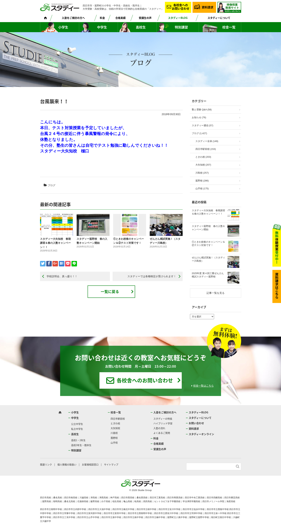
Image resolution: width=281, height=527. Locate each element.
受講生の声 (145, 18)
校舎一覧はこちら (203, 385)
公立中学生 (77, 424)
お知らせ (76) (199, 117)
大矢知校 (115, 428)
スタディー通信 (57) (202, 125)
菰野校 (114, 437)
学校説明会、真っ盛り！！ (62, 276)
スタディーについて (219, 18)
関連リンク (46, 464)
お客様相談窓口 (90, 464)
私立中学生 (77, 429)
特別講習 (181, 27)
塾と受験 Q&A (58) (202, 109)
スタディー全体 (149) (206, 141)
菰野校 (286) (202, 180)
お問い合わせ (196, 423)
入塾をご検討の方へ (73, 18)
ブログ (51, 185)
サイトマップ (111, 464)
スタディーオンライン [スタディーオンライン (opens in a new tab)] (201, 434)
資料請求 (207, 7)
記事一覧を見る (216, 292)
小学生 (63, 27)
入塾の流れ (159, 428)
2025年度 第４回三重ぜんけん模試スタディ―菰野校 (208, 275)
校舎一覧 (228, 27)
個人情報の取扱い (66, 464)
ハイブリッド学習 (162, 423)
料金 (102, 18)
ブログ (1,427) (199, 133)
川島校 (114, 433)
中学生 (102, 27)
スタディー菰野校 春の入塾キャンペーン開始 (208, 228)
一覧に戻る (110, 291)
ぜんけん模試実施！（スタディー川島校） (208, 259)
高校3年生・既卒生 (81, 445)
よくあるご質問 (161, 433)
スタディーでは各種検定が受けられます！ (151, 276)
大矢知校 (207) (203, 164)
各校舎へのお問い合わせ (180, 7)
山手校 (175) (202, 188)
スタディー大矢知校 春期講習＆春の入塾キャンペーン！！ (55, 243)
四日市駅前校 (118, 418)
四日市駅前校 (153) (205, 149)
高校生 (141, 27)
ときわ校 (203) (203, 157)
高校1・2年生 (78, 440)
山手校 (114, 442)
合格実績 (120, 18)
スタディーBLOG (178, 18)
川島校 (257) (202, 172)
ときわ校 (115, 423)
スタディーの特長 (162, 418)
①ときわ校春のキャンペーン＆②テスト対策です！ (208, 243)
